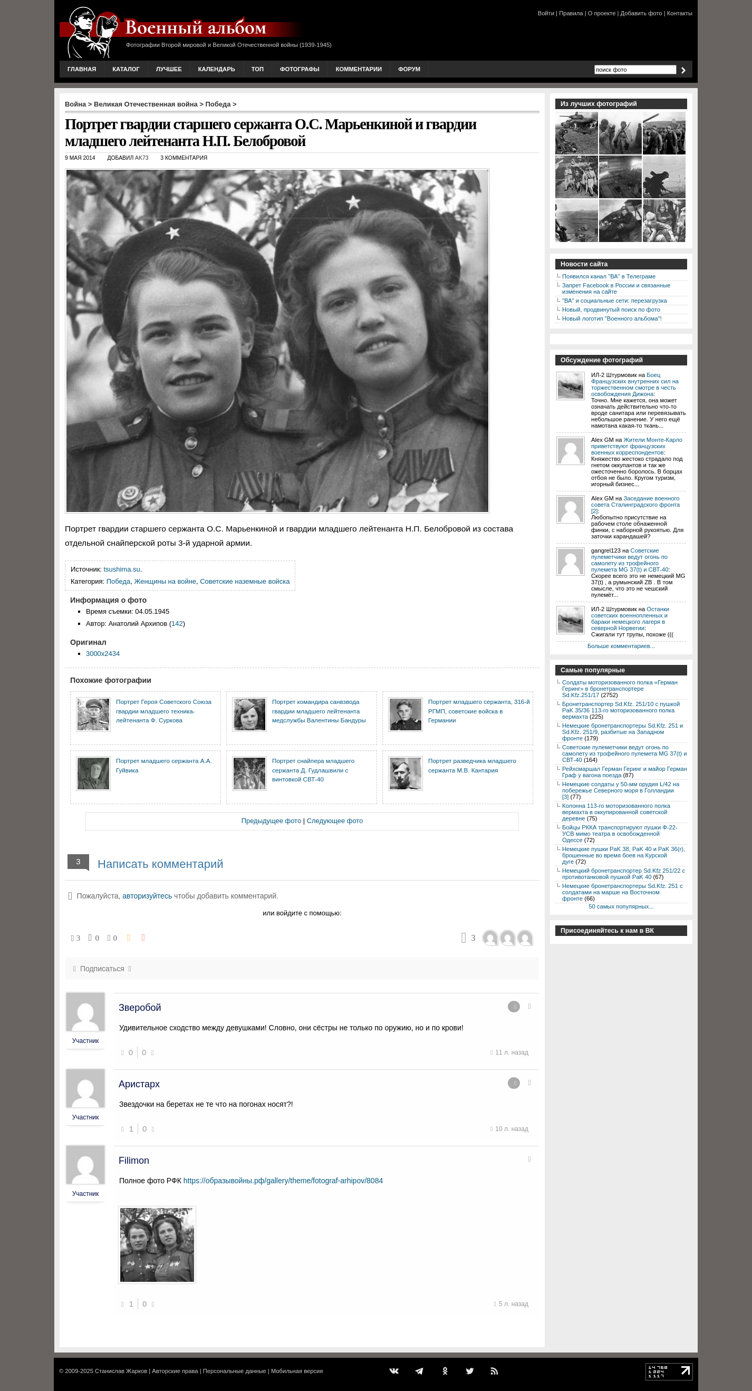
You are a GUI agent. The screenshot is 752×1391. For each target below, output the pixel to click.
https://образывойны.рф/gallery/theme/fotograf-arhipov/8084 (283, 1180)
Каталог (126, 69)
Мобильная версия (297, 1371)
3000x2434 (103, 654)
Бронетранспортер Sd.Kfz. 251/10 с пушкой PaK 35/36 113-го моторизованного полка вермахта (621, 710)
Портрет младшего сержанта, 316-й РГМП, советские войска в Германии (479, 710)
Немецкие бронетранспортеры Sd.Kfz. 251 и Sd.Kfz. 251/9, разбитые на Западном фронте (622, 731)
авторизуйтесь (147, 896)
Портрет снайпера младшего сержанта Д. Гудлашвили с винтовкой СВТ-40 (313, 770)
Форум (409, 69)
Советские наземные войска (245, 581)
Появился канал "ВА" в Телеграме (608, 276)
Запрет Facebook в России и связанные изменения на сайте (616, 288)
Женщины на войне (165, 581)
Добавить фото (641, 13)
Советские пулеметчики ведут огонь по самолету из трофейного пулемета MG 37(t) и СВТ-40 (629, 560)
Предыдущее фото (271, 821)
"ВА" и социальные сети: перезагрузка (614, 300)
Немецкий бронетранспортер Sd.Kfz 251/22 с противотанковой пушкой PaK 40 (623, 873)
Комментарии (359, 69)
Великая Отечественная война (146, 104)
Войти (546, 13)
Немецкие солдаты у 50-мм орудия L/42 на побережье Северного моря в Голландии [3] (620, 790)
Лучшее (169, 69)
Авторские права (175, 1371)
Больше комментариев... (621, 646)
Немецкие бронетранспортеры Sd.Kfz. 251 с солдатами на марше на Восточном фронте (622, 892)
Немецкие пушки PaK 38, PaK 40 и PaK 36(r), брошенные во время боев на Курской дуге (623, 855)
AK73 (141, 158)
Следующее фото (335, 821)
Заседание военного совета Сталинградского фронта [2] (635, 504)
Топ (258, 69)
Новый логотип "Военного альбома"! (612, 318)
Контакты (679, 13)
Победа (218, 104)
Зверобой (140, 1007)
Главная (82, 69)
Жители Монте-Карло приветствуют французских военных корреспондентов (636, 446)
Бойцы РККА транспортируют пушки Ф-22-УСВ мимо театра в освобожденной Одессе (620, 833)
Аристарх (139, 1084)
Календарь (216, 69)
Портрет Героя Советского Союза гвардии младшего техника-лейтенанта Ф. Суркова (163, 710)
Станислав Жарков (121, 1371)
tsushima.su (122, 569)
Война (75, 104)
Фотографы (300, 69)
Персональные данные (234, 1371)
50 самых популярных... (621, 906)
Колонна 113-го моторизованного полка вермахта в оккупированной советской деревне (616, 812)
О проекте (602, 13)
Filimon (134, 1160)
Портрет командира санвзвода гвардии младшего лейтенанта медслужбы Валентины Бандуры (319, 710)
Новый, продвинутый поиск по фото (611, 309)
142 (177, 623)
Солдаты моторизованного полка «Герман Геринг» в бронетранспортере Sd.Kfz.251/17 (620, 688)
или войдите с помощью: (302, 913)
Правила (571, 13)
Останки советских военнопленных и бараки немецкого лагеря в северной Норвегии (630, 618)
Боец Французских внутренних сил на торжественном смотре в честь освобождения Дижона (635, 384)
